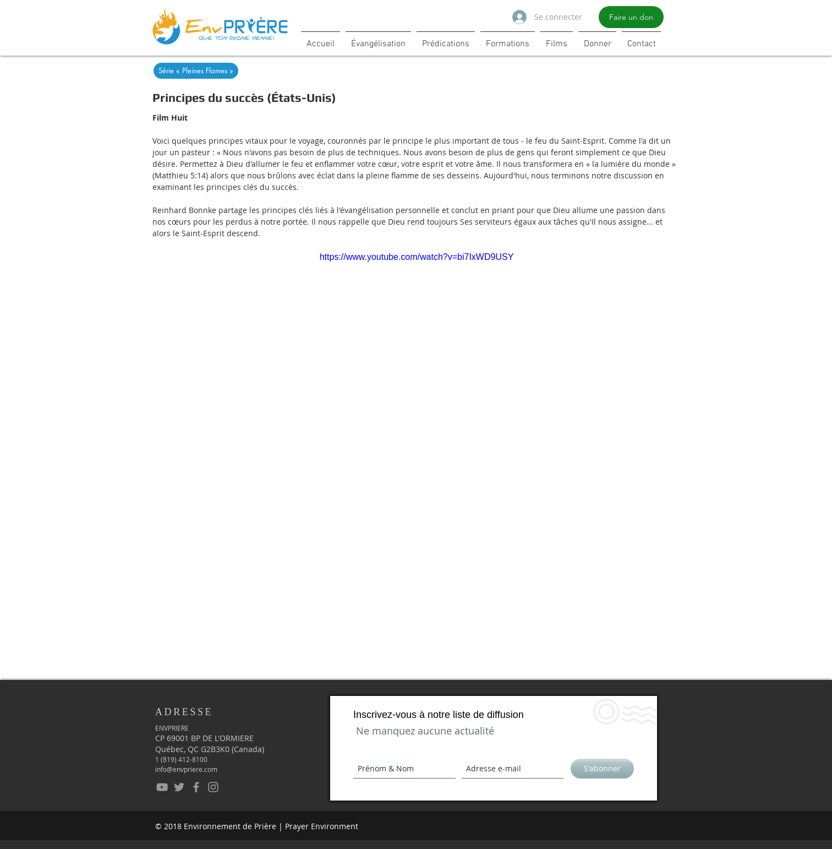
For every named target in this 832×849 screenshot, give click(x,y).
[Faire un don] (631, 17)
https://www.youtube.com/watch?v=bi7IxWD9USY (417, 257)
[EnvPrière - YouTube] (162, 787)
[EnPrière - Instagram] (213, 787)
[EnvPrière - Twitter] (179, 787)
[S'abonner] (602, 769)
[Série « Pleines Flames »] (196, 71)
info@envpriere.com (186, 769)
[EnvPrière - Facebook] (196, 787)
